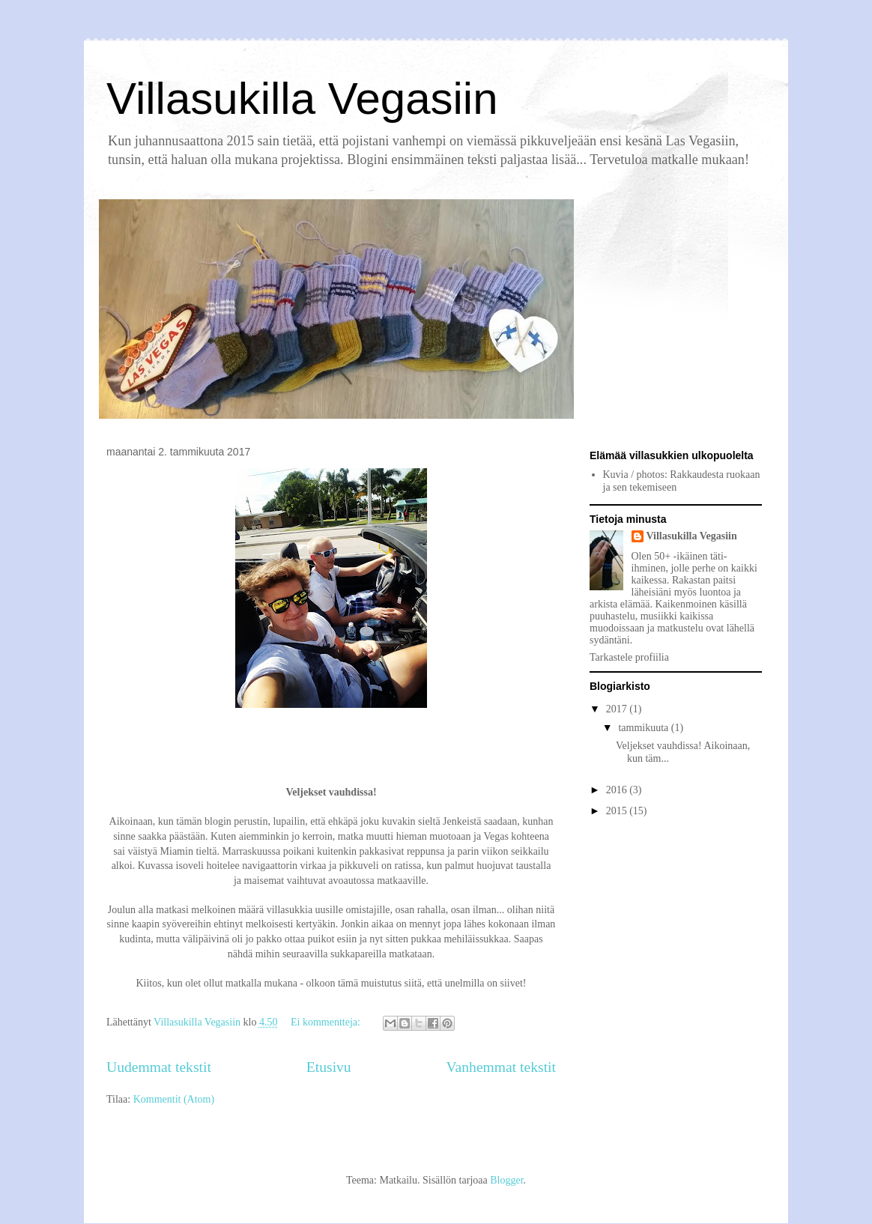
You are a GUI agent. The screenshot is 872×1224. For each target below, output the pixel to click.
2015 (618, 810)
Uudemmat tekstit (158, 1067)
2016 (618, 790)
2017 (618, 709)
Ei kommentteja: (327, 1022)
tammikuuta (644, 727)
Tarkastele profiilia (629, 657)
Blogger (506, 1180)
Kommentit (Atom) (174, 1099)
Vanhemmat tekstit (501, 1067)
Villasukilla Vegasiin (302, 98)
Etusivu (328, 1067)
